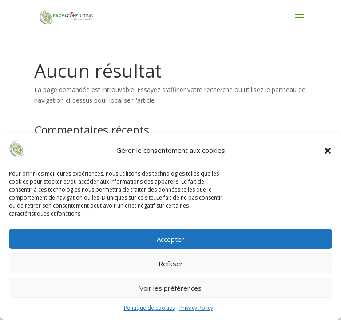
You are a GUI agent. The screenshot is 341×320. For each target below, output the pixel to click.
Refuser (171, 263)
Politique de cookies (149, 308)
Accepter (170, 239)
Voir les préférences (170, 288)
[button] (327, 150)
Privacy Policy (196, 308)
